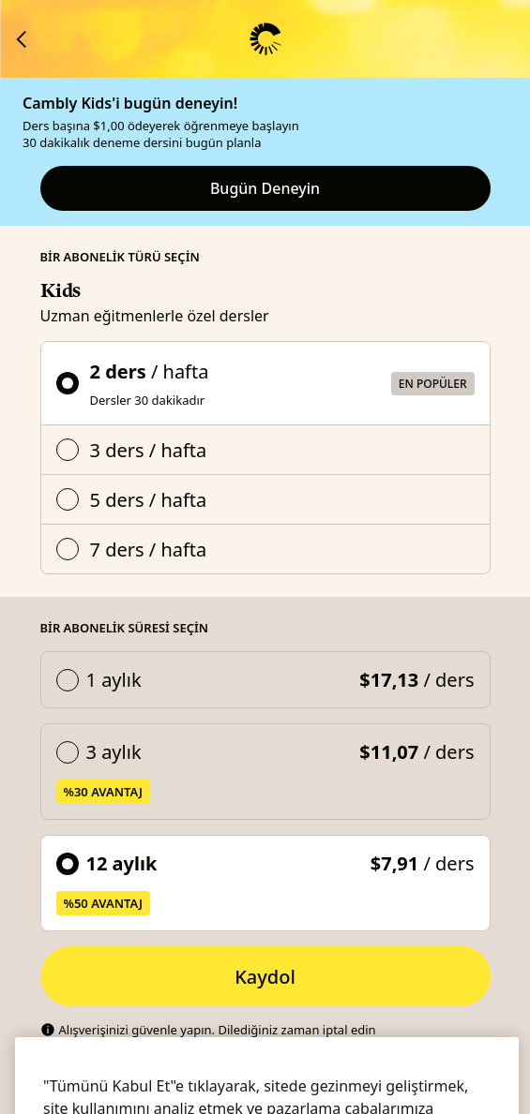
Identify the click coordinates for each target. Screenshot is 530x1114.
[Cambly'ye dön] (22, 39)
